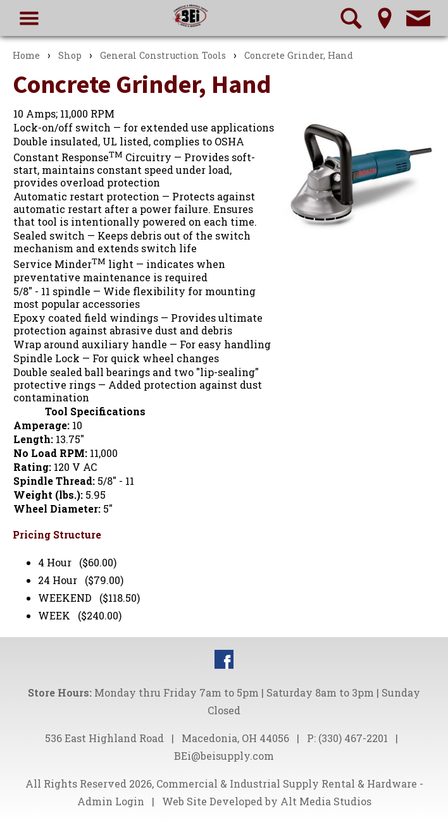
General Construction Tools (163, 55)
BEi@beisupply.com (224, 755)
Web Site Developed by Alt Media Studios (266, 801)
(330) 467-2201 (353, 738)
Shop (70, 55)
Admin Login (110, 801)
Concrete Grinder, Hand (298, 55)
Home (26, 55)
